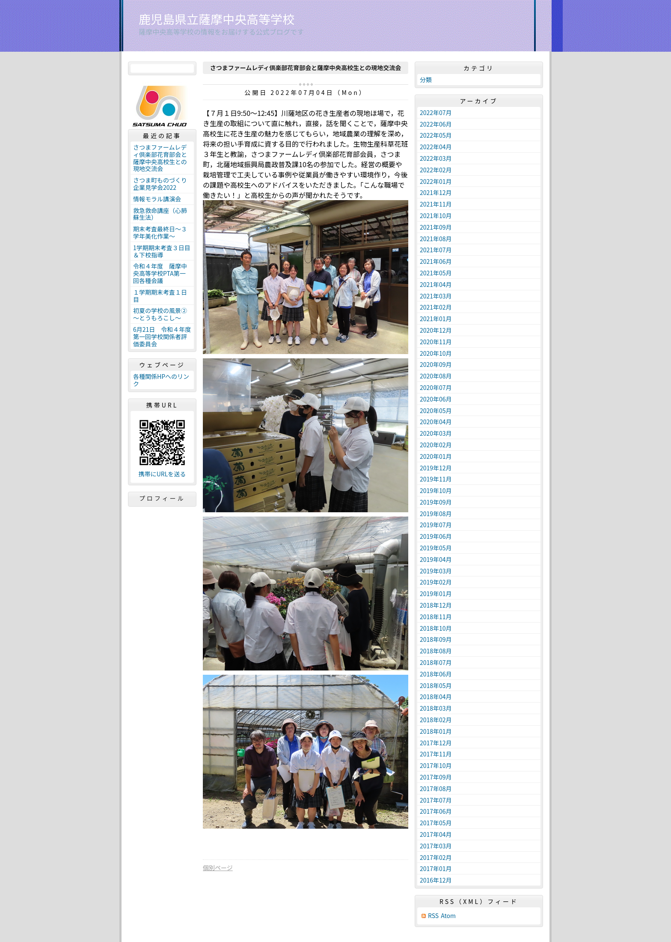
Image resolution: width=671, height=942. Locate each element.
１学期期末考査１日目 (160, 296)
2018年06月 (436, 674)
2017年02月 (436, 857)
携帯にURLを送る (162, 474)
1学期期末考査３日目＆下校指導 (161, 251)
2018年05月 (436, 685)
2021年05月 (436, 273)
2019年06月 (436, 536)
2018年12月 (436, 605)
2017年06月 (436, 811)
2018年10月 (436, 628)
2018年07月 (436, 662)
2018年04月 (436, 696)
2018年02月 (436, 719)
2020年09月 (436, 364)
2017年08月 (436, 788)
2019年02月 (436, 582)
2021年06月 (436, 261)
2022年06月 (436, 124)
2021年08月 (436, 238)
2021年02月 (436, 307)
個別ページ (218, 867)
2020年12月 (436, 330)
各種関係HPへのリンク (161, 380)
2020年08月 (436, 376)
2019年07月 (436, 524)
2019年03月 (436, 571)
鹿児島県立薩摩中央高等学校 (216, 18)
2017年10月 (436, 765)
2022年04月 (436, 146)
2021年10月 (436, 215)
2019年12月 (436, 468)
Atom (448, 916)
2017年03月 (436, 846)
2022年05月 (436, 135)
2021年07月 (436, 249)
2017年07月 (436, 800)
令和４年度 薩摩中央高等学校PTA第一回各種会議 (160, 273)
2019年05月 (436, 547)
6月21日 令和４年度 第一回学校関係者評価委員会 (163, 336)
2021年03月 (436, 296)
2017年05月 (436, 822)
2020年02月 (436, 444)
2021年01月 (436, 318)
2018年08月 (436, 651)
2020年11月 (436, 341)
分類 (426, 79)
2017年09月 (436, 777)
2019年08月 (436, 513)
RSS (433, 916)
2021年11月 (436, 204)
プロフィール (162, 498)
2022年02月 (436, 169)
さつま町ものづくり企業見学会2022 (160, 184)
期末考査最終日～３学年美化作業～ (160, 232)
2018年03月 (436, 708)
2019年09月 (436, 502)
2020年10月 (436, 353)
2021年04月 (436, 284)
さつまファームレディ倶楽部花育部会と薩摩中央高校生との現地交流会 (160, 158)
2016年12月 (436, 880)
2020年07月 (436, 387)
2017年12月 (436, 742)
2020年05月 (436, 410)
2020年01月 (436, 456)
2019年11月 (436, 479)
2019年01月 (436, 593)
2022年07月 (436, 112)
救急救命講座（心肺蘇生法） (160, 214)
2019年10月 (436, 490)
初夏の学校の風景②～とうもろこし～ (160, 314)
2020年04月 (436, 421)
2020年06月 (436, 399)
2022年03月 (436, 158)
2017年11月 (436, 754)
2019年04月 (436, 559)
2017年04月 (436, 834)
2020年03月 (436, 433)
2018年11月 (436, 616)
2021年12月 (436, 192)
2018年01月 (436, 731)
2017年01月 (436, 868)
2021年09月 (436, 227)
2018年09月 (436, 639)
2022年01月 (436, 181)
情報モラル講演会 (157, 199)
